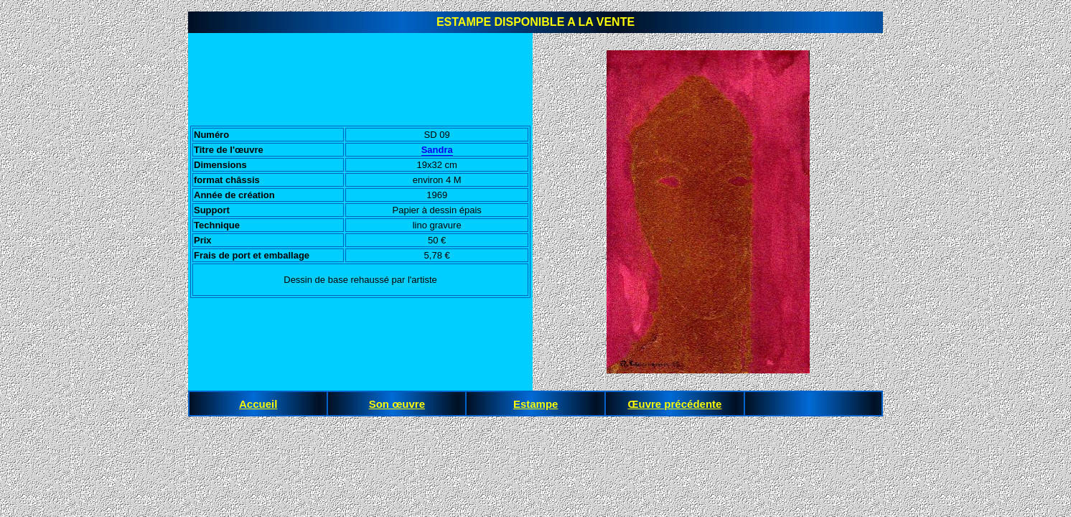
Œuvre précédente (675, 404)
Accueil (258, 404)
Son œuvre (397, 404)
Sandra (437, 149)
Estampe (535, 404)
